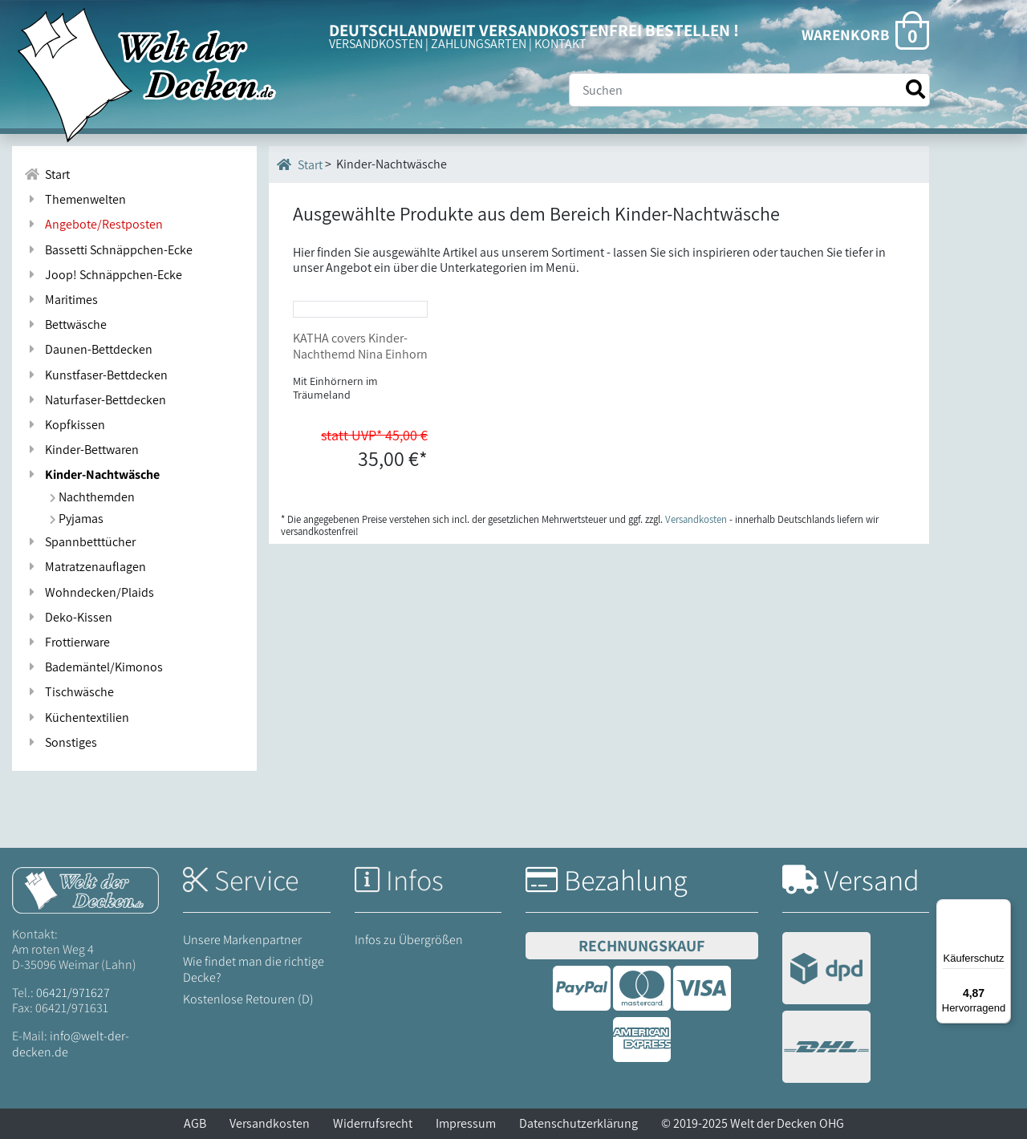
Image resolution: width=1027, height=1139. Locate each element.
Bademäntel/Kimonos (93, 667)
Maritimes (61, 299)
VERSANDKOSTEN (376, 43)
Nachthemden (92, 496)
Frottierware (67, 642)
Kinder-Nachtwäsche (92, 474)
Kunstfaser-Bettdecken (96, 375)
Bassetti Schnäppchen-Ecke (108, 249)
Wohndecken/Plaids (89, 592)
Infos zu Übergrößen (409, 939)
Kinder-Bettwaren (81, 449)
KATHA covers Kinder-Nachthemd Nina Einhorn (360, 464)
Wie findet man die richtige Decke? (253, 969)
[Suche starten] (915, 89)
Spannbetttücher (80, 541)
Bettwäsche (65, 324)
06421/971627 (73, 992)
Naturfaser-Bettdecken (95, 399)
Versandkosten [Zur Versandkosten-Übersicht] (696, 637)
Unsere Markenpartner (242, 939)
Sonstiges (60, 742)
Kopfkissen (64, 424)
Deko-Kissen (68, 617)
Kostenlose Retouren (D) (248, 999)
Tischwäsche (69, 691)
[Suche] (749, 90)
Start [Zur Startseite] (47, 174)
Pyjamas (77, 518)
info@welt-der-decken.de (70, 1044)
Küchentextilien (76, 717)
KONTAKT (560, 43)
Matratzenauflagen (85, 566)
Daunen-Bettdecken (88, 349)
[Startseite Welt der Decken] (85, 889)
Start (300, 164)
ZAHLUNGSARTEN (478, 43)
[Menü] (1001, 908)
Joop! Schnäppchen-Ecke (103, 274)
